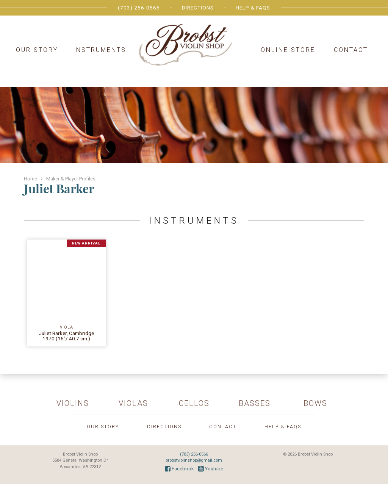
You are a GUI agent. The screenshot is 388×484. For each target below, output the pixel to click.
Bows (315, 403)
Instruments (99, 49)
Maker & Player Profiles (70, 179)
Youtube (210, 468)
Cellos (194, 403)
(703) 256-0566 (139, 8)
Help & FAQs (253, 8)
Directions (198, 8)
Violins (72, 403)
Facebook (179, 468)
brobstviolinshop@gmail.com (194, 460)
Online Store (288, 49)
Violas (133, 403)
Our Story (37, 49)
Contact (351, 49)
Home (30, 179)
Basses (255, 403)
